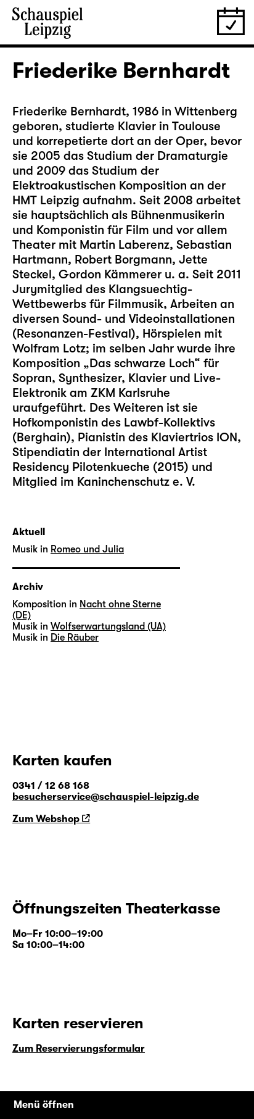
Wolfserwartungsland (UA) (108, 626)
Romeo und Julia (87, 549)
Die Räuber (75, 637)
